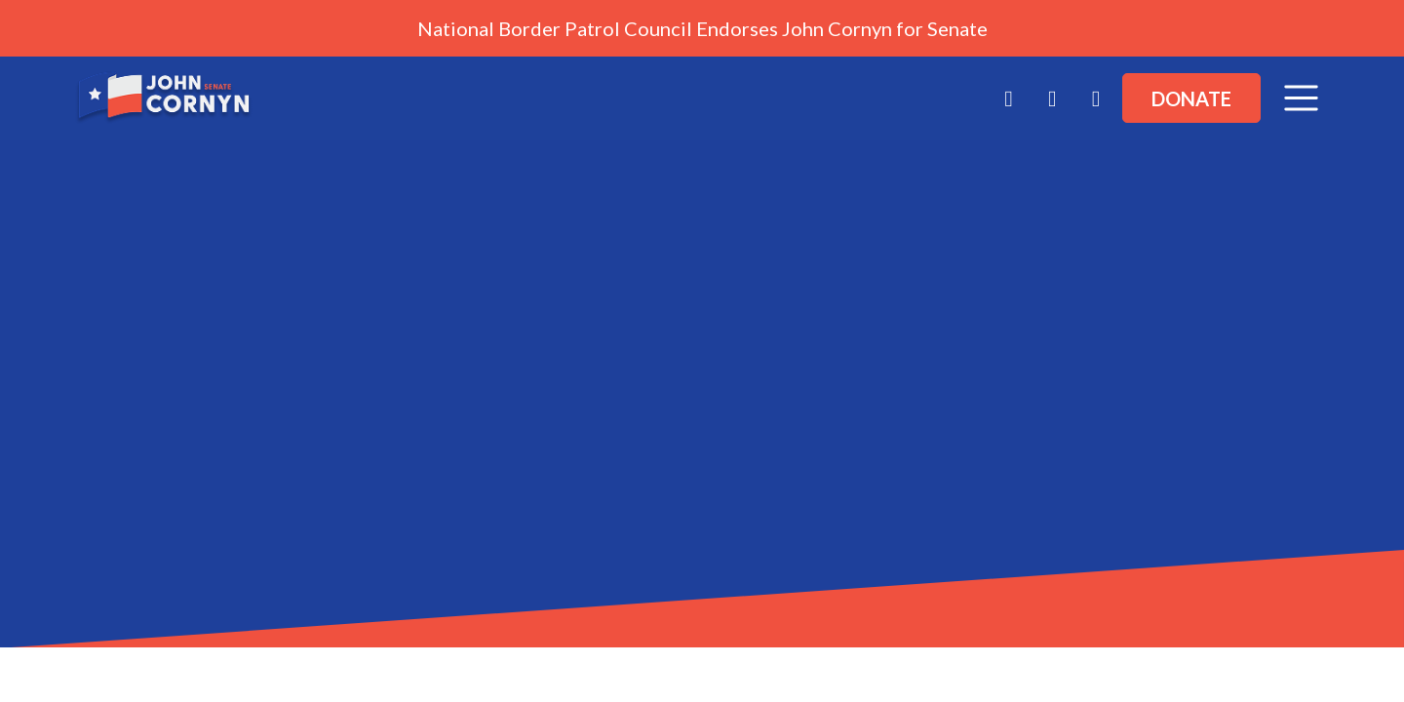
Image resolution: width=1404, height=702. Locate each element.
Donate (1191, 98)
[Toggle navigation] (1301, 98)
